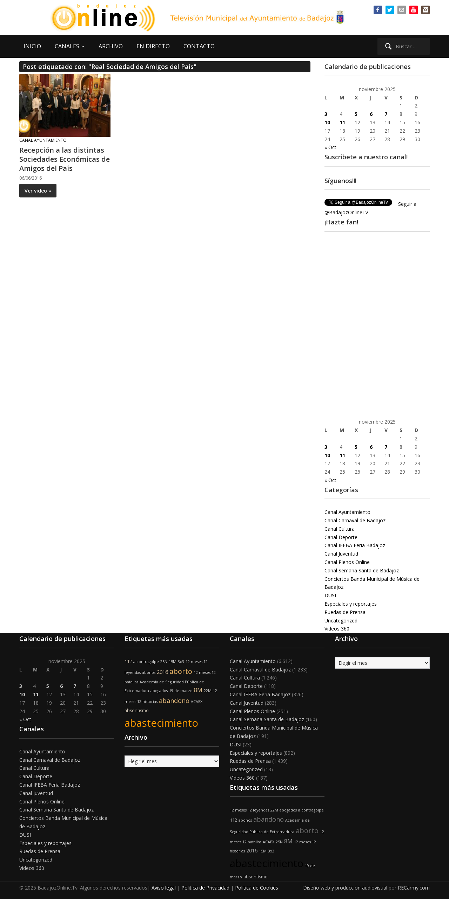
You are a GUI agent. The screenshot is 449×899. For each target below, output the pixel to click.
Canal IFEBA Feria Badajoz (354, 545)
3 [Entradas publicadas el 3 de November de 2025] (325, 114)
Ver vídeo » (38, 190)
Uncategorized (340, 620)
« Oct (330, 147)
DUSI (330, 595)
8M (198, 690)
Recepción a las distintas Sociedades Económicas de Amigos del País (64, 159)
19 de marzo (181, 690)
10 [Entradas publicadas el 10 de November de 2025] (327, 122)
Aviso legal (164, 887)
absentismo (137, 710)
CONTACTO (199, 46)
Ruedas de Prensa (345, 612)
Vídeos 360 (336, 628)
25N (163, 661)
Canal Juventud (341, 553)
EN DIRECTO (153, 46)
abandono (174, 700)
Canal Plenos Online (347, 562)
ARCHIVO (111, 46)
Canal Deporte (340, 537)
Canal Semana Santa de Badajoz (361, 570)
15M (172, 661)
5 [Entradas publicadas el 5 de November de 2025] (356, 114)
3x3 (181, 661)
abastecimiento (161, 723)
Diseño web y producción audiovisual (345, 887)
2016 (162, 672)
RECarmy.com (414, 887)
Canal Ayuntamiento (43, 140)
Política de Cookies (256, 887)
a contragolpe (146, 661)
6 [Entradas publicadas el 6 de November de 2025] (371, 114)
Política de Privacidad (205, 887)
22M (208, 690)
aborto (180, 671)
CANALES (67, 46)
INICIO (32, 46)
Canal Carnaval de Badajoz (355, 520)
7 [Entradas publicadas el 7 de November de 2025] (385, 114)
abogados (159, 690)
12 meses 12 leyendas (249, 810)
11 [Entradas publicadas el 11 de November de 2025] (342, 122)
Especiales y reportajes (350, 603)
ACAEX (196, 701)
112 (128, 661)
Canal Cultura (339, 528)
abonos (148, 672)
